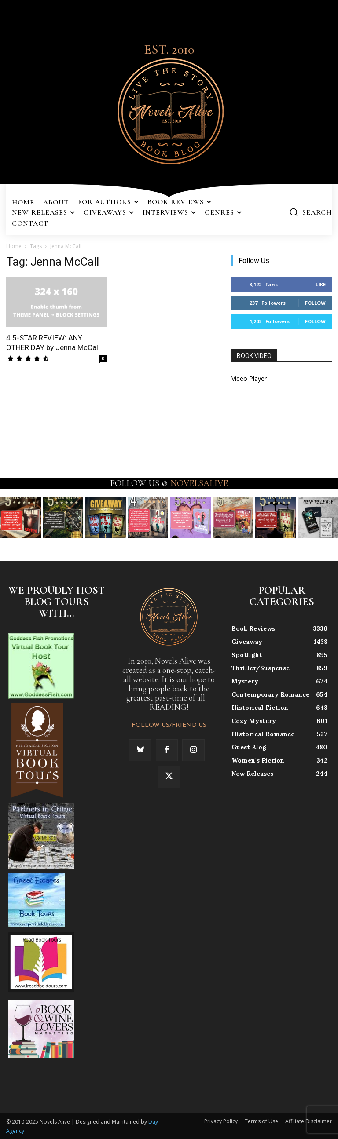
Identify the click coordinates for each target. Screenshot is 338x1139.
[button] (310, 212)
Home (14, 246)
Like (321, 284)
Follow (315, 302)
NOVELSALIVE (199, 483)
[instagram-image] (20, 517)
